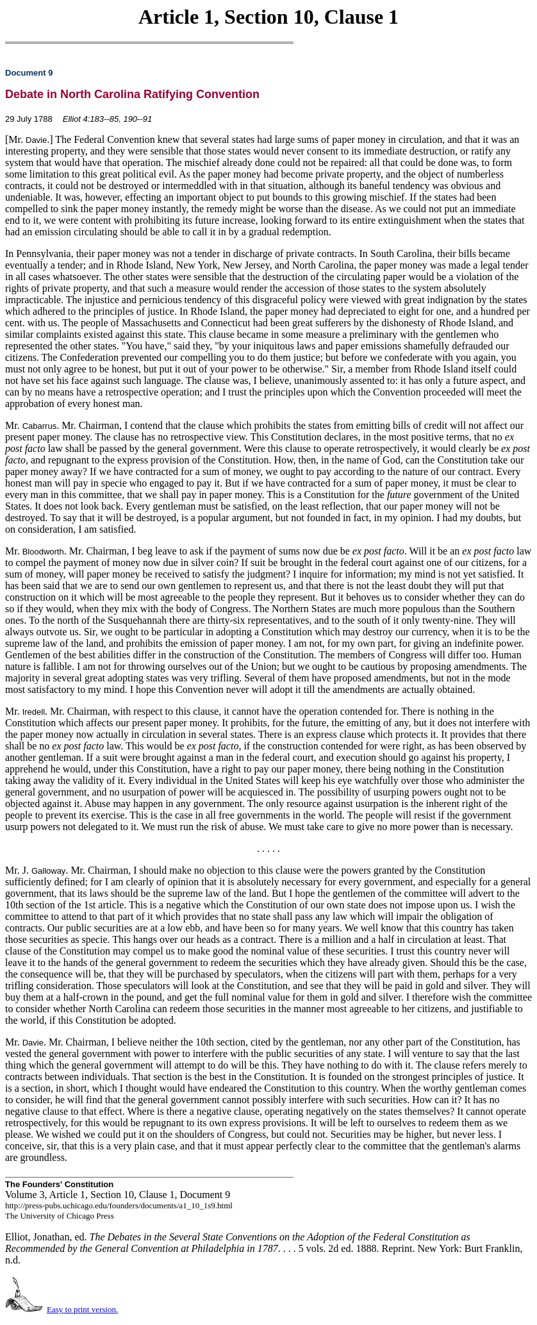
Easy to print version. (82, 1309)
